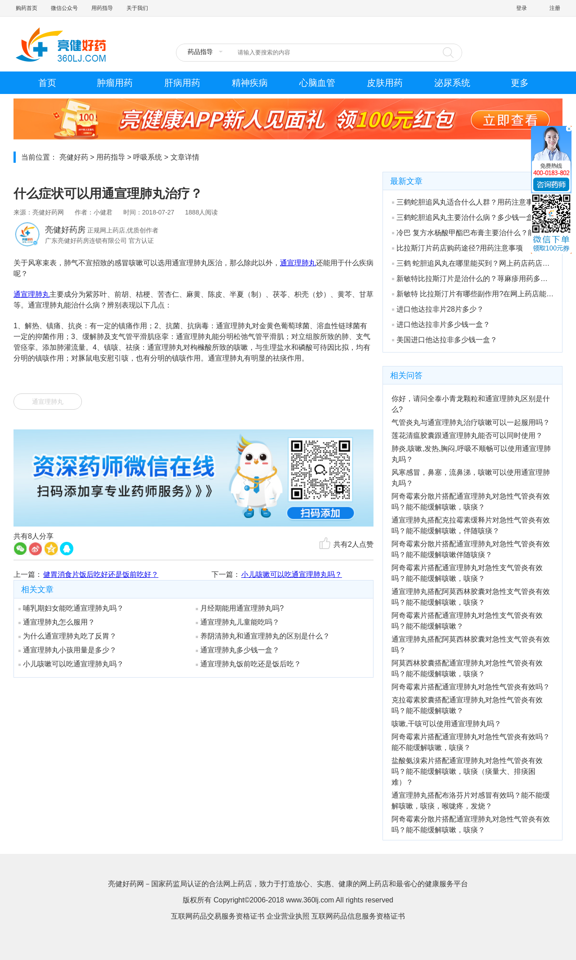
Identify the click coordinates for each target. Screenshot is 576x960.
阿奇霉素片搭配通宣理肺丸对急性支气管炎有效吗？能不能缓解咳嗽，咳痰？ (467, 573)
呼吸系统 (147, 157)
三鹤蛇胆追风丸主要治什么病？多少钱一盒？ (466, 217)
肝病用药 (182, 83)
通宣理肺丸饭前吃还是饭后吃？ (248, 664)
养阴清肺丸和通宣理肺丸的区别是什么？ (263, 636)
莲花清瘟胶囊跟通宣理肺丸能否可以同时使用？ (467, 435)
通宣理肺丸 (298, 263)
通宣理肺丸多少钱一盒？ (237, 650)
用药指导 (102, 8)
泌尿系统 (452, 83)
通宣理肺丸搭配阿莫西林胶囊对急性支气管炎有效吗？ (471, 644)
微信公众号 (64, 8)
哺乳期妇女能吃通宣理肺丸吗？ (71, 608)
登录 (521, 8)
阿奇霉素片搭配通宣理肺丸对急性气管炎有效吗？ (471, 687)
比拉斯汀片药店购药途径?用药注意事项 (457, 248)
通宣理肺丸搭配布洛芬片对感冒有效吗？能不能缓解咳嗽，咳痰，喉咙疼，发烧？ (471, 800)
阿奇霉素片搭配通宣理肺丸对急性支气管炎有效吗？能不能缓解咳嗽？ (467, 621)
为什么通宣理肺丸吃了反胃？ (67, 636)
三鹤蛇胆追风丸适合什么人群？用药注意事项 (466, 202)
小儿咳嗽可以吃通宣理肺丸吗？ (291, 574)
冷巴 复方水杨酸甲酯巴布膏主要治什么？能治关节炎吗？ (473, 233)
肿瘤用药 (115, 83)
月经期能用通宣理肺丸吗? (240, 608)
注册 (554, 8)
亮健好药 (73, 157)
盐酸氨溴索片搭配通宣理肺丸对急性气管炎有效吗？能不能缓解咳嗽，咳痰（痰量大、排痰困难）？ (467, 771)
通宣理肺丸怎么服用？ (56, 622)
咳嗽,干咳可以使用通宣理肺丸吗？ (446, 724)
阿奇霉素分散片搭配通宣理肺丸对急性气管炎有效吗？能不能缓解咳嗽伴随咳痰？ (471, 549)
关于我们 (137, 8)
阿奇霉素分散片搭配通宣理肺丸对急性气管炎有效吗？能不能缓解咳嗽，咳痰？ (471, 501)
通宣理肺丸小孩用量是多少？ (67, 650)
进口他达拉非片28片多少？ (438, 309)
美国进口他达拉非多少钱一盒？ (444, 340)
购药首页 (26, 8)
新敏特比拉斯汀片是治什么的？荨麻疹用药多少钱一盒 (473, 278)
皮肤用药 (385, 83)
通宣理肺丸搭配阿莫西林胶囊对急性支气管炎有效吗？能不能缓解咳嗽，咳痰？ (471, 597)
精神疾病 (250, 83)
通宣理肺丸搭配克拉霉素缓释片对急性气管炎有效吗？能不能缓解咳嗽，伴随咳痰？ (471, 525)
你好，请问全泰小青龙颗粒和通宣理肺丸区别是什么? (471, 404)
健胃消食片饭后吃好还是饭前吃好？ (100, 574)
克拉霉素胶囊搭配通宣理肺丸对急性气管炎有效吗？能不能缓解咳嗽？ (467, 705)
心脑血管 (317, 83)
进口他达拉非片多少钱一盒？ (441, 324)
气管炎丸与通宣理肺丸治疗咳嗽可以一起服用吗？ (471, 422)
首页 (47, 83)
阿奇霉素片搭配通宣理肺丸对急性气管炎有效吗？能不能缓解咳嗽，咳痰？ (471, 742)
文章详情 (185, 157)
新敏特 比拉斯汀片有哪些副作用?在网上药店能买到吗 (473, 294)
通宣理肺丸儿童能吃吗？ (237, 622)
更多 (520, 83)
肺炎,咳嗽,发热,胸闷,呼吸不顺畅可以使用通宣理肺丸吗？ (471, 454)
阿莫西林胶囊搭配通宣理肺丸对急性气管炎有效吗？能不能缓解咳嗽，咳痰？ (467, 668)
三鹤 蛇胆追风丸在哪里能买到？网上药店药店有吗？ (473, 263)
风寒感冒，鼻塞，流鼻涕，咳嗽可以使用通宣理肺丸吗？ (471, 478)
